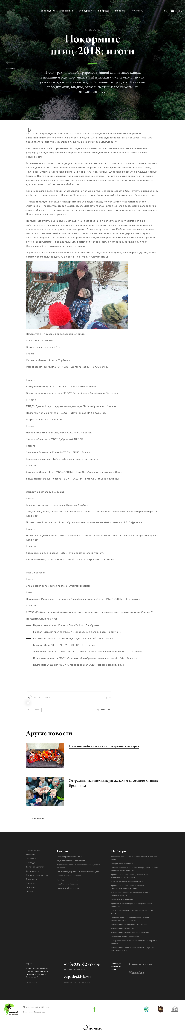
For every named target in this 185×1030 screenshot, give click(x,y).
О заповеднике (33, 850)
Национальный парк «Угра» (68, 888)
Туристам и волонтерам (37, 875)
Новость (37, 710)
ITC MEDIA (92, 1027)
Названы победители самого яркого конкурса (104, 746)
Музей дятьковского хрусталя (70, 880)
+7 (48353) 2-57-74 (82, 964)
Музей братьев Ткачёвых (67, 884)
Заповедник (47, 10)
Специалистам (33, 871)
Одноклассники (140, 964)
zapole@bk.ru (77, 977)
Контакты (138, 10)
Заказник (67, 10)
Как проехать (31, 982)
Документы (31, 879)
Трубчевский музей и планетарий (71, 861)
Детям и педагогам (35, 867)
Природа (103, 10)
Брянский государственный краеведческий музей (78, 872)
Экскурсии (85, 10)
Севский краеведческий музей (69, 857)
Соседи (29, 891)
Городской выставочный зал (69, 876)
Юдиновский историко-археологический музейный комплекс (78, 866)
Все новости (38, 818)
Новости (120, 10)
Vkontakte (136, 973)
